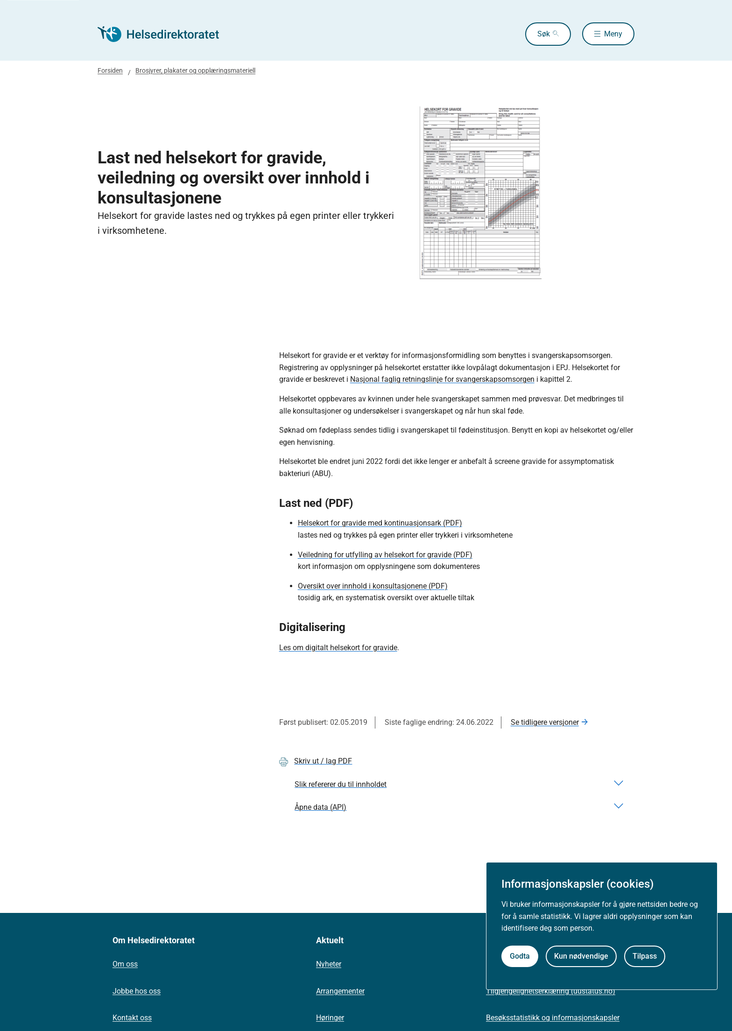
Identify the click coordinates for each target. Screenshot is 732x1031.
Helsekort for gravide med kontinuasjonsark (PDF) (380, 523)
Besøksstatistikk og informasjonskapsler (552, 1017)
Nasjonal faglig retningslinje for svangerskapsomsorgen (442, 379)
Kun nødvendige (581, 956)
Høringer (330, 1017)
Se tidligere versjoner (545, 722)
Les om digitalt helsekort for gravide (338, 647)
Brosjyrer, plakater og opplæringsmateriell (195, 70)
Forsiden (110, 70)
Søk (543, 33)
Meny (613, 33)
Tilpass (645, 956)
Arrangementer (340, 991)
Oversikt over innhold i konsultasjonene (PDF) (373, 586)
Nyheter (328, 964)
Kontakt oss (132, 1017)
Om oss (125, 964)
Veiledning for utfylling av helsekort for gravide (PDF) (385, 554)
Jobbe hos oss (137, 991)
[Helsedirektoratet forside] (165, 34)
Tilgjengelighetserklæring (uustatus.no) (550, 991)
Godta (520, 956)
